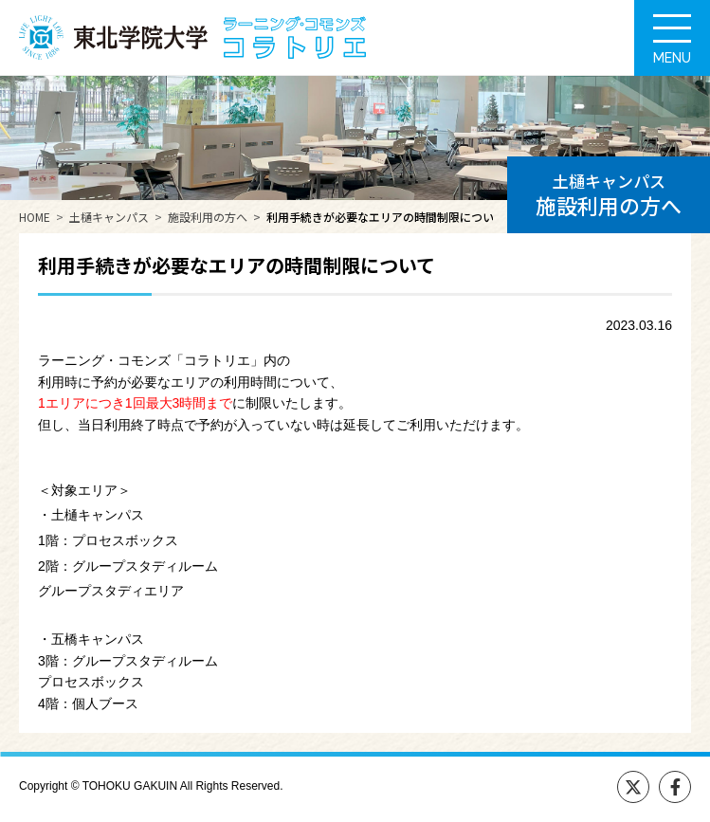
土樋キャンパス (109, 217)
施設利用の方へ (207, 217)
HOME (34, 217)
